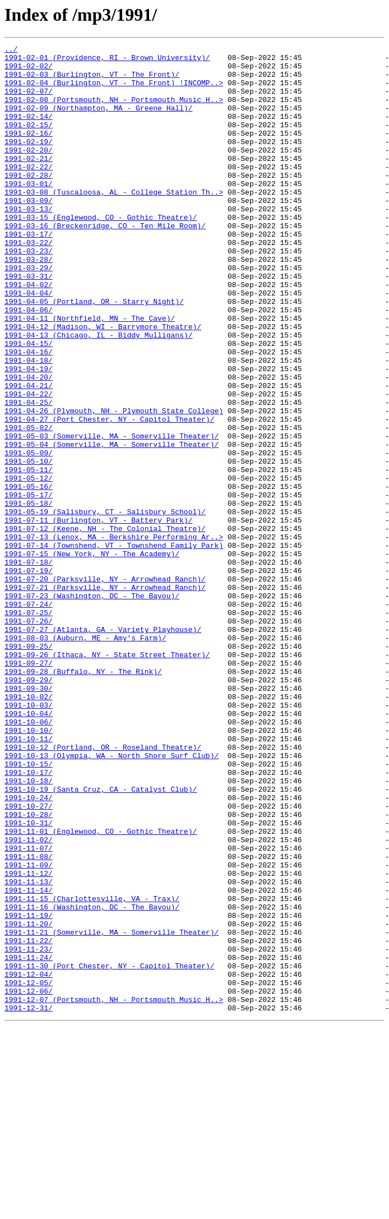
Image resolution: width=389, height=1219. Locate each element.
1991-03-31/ (28, 323)
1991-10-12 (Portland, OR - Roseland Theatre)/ (102, 888)
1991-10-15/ (28, 908)
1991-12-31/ (28, 1201)
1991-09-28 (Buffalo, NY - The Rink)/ (83, 797)
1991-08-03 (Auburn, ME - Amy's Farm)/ (85, 757)
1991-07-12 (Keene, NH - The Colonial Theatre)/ (105, 626)
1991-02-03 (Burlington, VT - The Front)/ (91, 81)
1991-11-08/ (28, 1019)
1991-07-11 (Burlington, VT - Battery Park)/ (98, 616)
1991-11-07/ (28, 1009)
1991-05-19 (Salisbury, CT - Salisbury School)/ (105, 606)
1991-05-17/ (28, 585)
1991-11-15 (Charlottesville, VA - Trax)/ (91, 1070)
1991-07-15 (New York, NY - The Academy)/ (91, 656)
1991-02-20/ (28, 172)
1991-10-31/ (28, 979)
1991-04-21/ (28, 454)
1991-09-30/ (28, 817)
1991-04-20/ (28, 444)
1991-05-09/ (28, 535)
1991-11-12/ (28, 1040)
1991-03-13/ (28, 242)
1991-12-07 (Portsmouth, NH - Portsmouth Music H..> (113, 1191)
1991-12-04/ (28, 1161)
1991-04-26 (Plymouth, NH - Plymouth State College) (113, 484)
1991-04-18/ (28, 424)
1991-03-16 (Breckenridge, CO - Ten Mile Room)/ (105, 262)
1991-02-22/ (28, 192)
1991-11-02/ (28, 999)
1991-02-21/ (28, 182)
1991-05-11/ (28, 555)
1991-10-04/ (28, 848)
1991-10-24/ (28, 949)
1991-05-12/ (28, 565)
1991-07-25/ (28, 727)
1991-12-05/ (28, 1171)
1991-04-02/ (28, 333)
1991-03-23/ (28, 293)
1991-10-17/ (28, 918)
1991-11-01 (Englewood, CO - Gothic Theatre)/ (100, 989)
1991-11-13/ (28, 1050)
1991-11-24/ (28, 1140)
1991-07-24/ (28, 717)
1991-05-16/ (28, 575)
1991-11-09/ (28, 1029)
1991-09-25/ (28, 767)
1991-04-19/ (28, 434)
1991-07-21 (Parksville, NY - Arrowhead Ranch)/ (105, 696)
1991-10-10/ (28, 868)
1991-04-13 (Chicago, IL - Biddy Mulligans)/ (98, 394)
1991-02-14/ (28, 131)
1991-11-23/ (28, 1130)
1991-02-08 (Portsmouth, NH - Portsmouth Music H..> (113, 111)
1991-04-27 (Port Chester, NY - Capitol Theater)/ (109, 495)
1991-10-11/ (28, 878)
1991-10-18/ (28, 929)
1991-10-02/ (28, 828)
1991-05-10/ (28, 545)
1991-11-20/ (28, 1100)
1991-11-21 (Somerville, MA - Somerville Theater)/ (111, 1110)
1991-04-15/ (28, 404)
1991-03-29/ (28, 313)
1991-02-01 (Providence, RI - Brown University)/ (107, 61)
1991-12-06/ (28, 1181)
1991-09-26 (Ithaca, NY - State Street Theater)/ (107, 777)
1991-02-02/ (28, 71)
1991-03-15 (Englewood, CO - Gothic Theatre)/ (100, 252)
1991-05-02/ (28, 505)
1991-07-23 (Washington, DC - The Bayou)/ (91, 706)
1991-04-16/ (28, 414)
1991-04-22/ (28, 464)
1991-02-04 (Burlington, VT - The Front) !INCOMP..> (113, 91)
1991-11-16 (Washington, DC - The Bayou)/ (91, 1080)
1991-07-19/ (28, 676)
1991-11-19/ (28, 1090)
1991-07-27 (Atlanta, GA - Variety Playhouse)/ (102, 747)
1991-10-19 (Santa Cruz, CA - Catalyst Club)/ (100, 939)
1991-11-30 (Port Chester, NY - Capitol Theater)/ (109, 1151)
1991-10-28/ (28, 969)
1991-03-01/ (28, 212)
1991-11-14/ (28, 1060)
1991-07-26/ (28, 737)
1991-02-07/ (28, 101)
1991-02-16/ (28, 151)
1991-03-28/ (28, 303)
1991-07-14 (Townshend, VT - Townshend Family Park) (113, 646)
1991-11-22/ (28, 1120)
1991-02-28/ (28, 202)
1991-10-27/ (28, 959)
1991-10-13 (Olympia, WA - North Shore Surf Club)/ (111, 898)
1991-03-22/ (28, 283)
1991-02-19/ (28, 161)
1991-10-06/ (28, 858)
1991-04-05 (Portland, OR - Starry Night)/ (94, 353)
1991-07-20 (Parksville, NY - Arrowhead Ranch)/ (105, 686)
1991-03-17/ (28, 272)
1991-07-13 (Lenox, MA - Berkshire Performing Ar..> (113, 636)
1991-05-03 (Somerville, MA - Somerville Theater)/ (111, 515)
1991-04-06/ (28, 363)
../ (10, 50)
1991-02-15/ (28, 141)
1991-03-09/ (28, 232)
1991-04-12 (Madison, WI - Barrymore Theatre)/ (102, 383)
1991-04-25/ (28, 474)
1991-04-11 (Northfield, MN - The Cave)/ (89, 373)
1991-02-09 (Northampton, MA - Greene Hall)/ (98, 121)
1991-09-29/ (28, 807)
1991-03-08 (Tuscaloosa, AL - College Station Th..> (113, 222)
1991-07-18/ (28, 666)
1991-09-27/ (28, 787)
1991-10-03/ (28, 838)
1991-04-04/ (28, 343)
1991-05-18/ (28, 595)
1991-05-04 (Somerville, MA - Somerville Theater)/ (111, 525)
